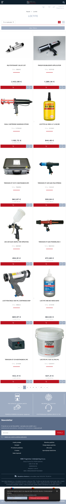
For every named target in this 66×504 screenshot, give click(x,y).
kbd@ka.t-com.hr (33, 468)
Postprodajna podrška (49, 445)
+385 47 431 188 (33, 464)
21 (41, 387)
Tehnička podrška (49, 442)
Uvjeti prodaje (17, 442)
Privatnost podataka (17, 447)
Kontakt (17, 445)
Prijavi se (61, 6)
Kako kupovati (17, 453)
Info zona (49, 447)
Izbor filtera (33, 28)
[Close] (17, 498)
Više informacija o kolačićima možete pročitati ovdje (21, 495)
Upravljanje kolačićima (49, 450)
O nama (17, 450)
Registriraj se (60, 8)
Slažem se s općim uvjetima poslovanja (15, 437)
